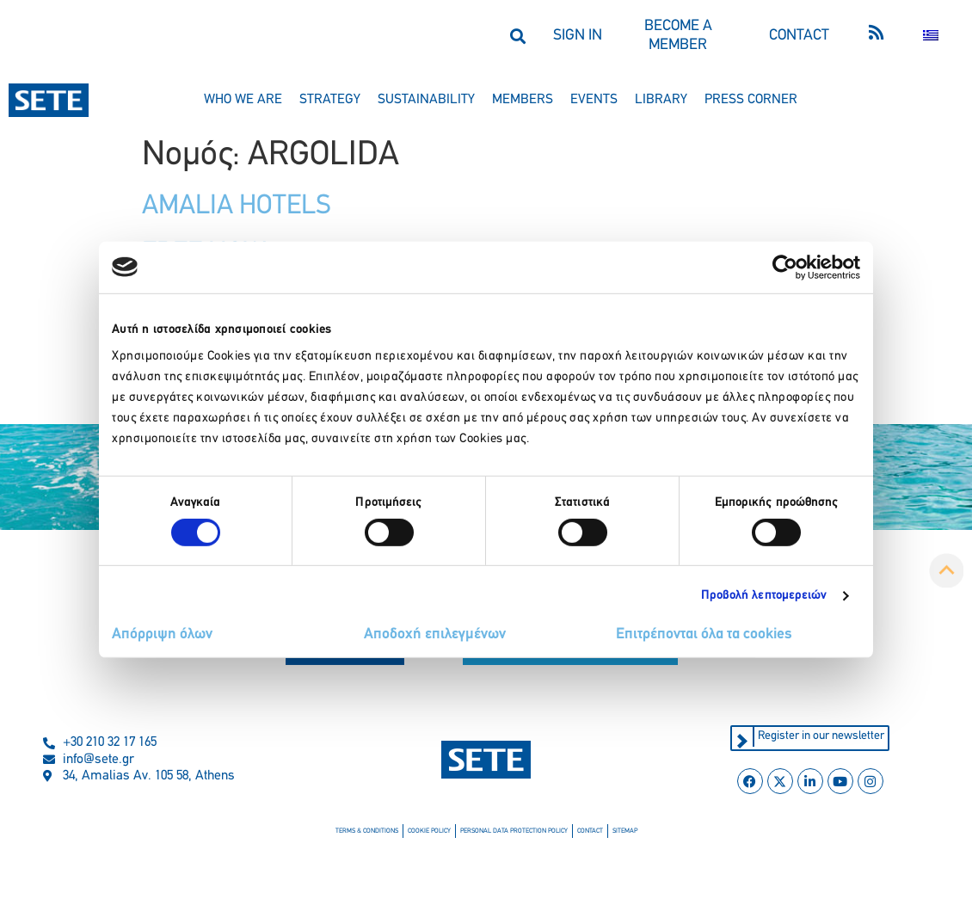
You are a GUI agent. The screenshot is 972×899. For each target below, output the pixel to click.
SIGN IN (577, 36)
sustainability (426, 100)
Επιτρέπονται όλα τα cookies (704, 634)
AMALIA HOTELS (236, 206)
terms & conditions (366, 831)
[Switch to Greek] (930, 35)
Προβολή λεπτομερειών (764, 595)
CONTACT (799, 36)
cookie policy (429, 831)
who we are (243, 100)
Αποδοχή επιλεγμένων (435, 634)
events (594, 100)
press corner (750, 100)
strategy (329, 100)
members (522, 100)
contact (590, 831)
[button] (517, 36)
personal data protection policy (514, 831)
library (661, 100)
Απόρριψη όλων (162, 634)
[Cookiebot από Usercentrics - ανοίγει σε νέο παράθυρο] (785, 267)
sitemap (624, 831)
